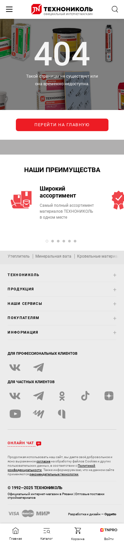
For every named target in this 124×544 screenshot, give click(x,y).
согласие (43, 461)
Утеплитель (19, 256)
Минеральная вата (53, 256)
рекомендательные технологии (53, 474)
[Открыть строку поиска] (115, 9)
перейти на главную (62, 124)
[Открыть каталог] (46, 534)
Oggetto (110, 514)
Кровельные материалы (100, 256)
